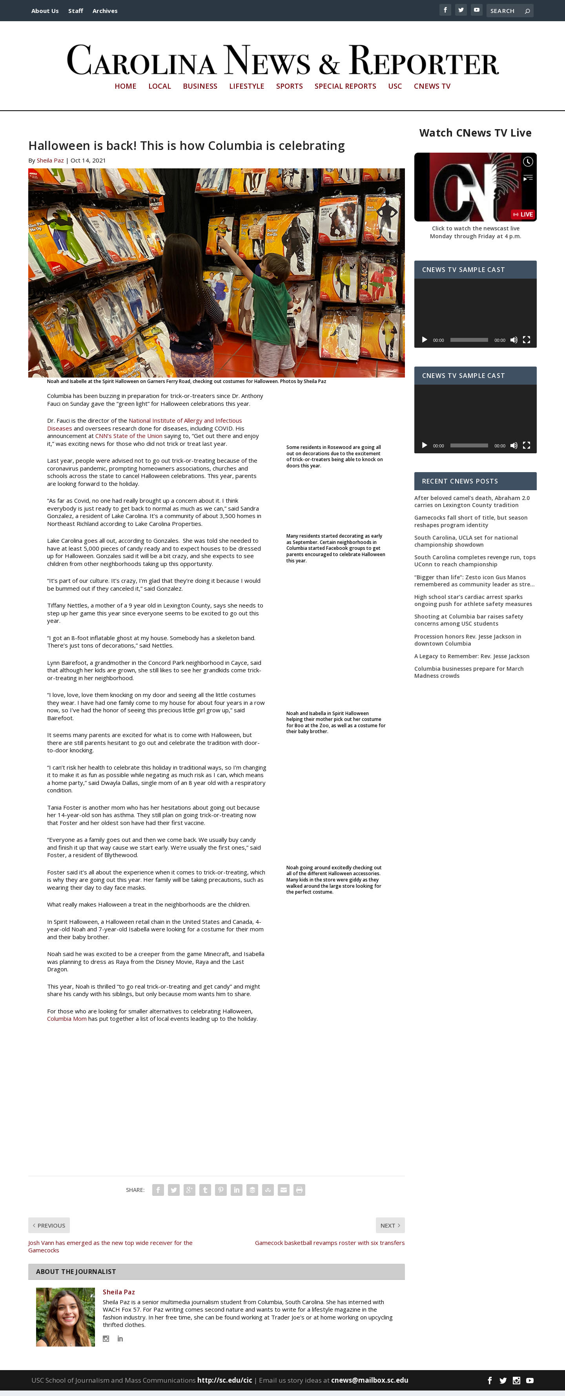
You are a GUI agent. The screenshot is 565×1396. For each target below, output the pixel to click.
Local (159, 92)
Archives (105, 11)
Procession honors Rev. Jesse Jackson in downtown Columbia (467, 645)
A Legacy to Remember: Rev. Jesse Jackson (472, 661)
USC (395, 92)
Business (200, 92)
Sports (289, 92)
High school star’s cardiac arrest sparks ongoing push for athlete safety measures (473, 606)
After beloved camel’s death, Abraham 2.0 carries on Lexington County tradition (472, 507)
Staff (75, 11)
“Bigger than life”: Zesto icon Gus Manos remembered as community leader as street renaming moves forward (475, 586)
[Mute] (514, 345)
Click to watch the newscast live (475, 233)
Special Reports (345, 92)
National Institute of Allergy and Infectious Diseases (144, 430)
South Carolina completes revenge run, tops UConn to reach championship (475, 566)
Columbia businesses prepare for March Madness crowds (469, 678)
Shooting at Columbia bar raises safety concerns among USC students (468, 626)
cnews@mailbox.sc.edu (369, 1385)
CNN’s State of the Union (128, 441)
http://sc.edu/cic (224, 1385)
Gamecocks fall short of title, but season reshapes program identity (471, 527)
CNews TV (432, 92)
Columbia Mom (67, 1024)
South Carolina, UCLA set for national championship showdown (466, 547)
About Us (45, 11)
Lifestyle (246, 92)
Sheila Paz (50, 166)
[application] (475, 318)
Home (126, 92)
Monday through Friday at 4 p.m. (475, 241)
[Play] (424, 345)
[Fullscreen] (526, 345)
